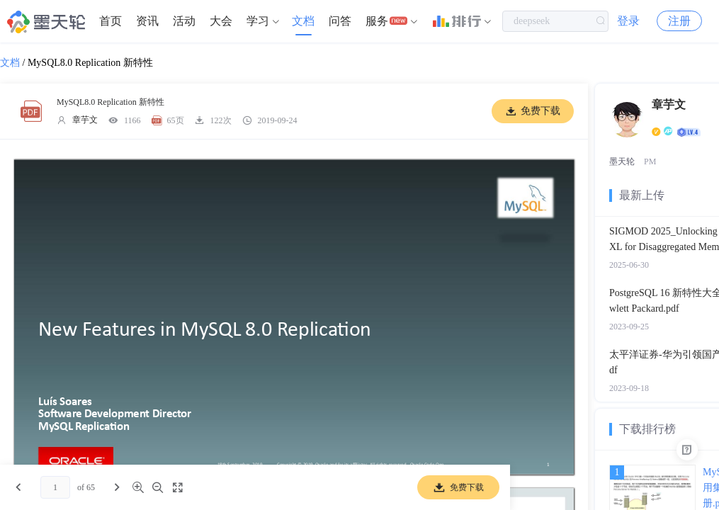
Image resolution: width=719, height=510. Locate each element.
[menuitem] (110, 21)
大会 (221, 21)
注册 (679, 21)
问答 (340, 21)
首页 (110, 21)
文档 (303, 21)
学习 (258, 21)
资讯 (147, 21)
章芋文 (85, 120)
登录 (628, 21)
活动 (184, 21)
